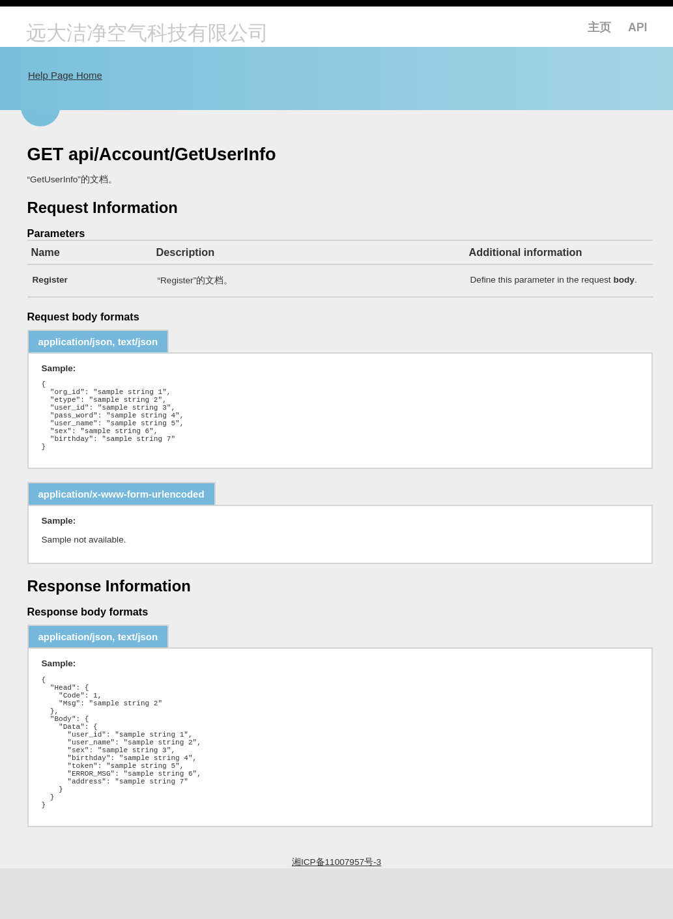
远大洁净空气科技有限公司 (147, 34)
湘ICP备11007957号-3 (336, 913)
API (637, 27)
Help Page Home (65, 75)
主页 (599, 27)
